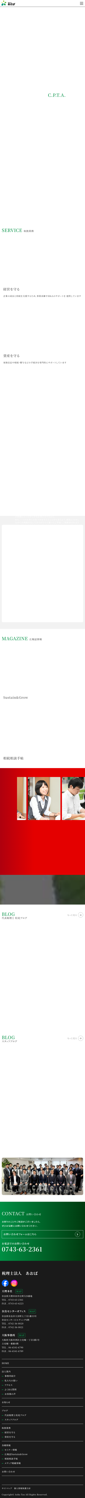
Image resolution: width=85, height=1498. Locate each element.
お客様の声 (10, 1393)
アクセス (8, 1385)
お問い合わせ (8, 1471)
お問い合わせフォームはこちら (19, 1234)
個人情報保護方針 (22, 1488)
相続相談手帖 (11, 1458)
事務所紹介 (10, 1375)
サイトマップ (7, 1488)
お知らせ (6, 1402)
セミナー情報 (11, 1449)
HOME (5, 1363)
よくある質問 (11, 1389)
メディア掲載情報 (13, 1463)
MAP (19, 1291)
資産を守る (10, 1436)
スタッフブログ (11, 1419)
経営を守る (10, 1432)
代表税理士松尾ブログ (15, 1415)
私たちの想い (11, 1380)
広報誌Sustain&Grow (16, 1454)
